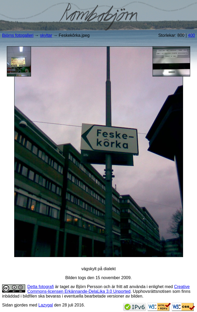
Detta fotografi (40, 286)
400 (191, 35)
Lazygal (45, 305)
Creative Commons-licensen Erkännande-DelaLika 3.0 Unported (108, 289)
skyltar (46, 35)
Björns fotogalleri (17, 35)
